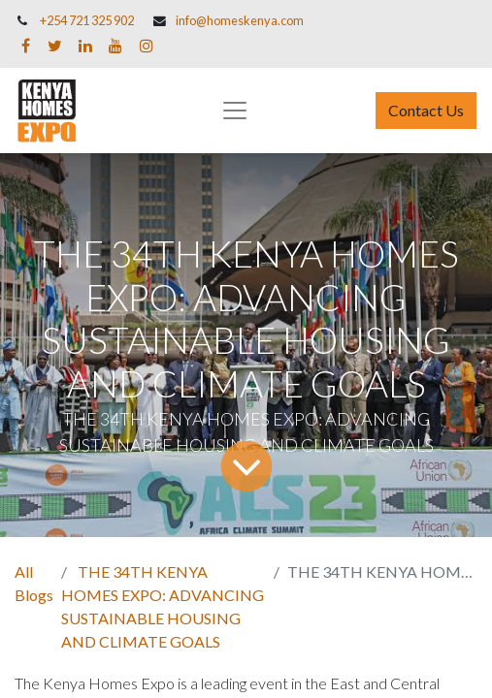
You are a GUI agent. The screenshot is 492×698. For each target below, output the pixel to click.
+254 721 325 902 (87, 20)
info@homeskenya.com (240, 20)
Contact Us (426, 110)
